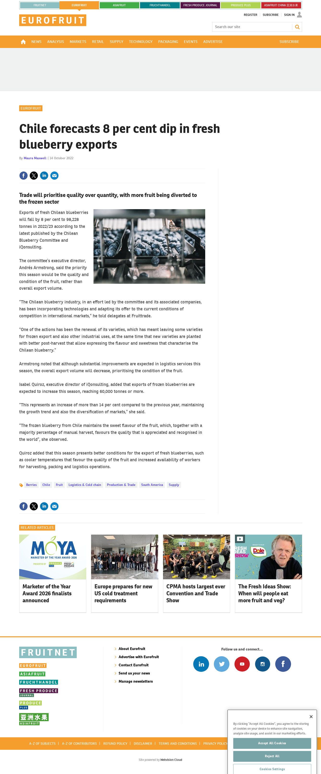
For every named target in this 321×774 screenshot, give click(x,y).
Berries (31, 485)
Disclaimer (143, 743)
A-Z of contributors (79, 743)
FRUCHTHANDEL (160, 5)
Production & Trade (121, 485)
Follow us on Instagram (262, 664)
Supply (174, 485)
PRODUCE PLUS (241, 5)
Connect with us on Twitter (221, 664)
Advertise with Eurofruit (139, 656)
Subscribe (271, 15)
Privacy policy (215, 743)
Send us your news (134, 673)
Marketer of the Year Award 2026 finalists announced (47, 593)
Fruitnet (40, 5)
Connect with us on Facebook (283, 664)
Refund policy (115, 743)
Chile (46, 485)
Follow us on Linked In (201, 664)
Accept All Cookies (272, 762)
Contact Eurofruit (134, 665)
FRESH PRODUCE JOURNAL (200, 5)
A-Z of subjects (42, 743)
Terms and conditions (178, 743)
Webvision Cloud (171, 760)
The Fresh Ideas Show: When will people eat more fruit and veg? (264, 593)
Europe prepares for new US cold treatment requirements (123, 593)
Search (297, 27)
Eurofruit (31, 108)
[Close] (311, 735)
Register (250, 15)
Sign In (289, 15)
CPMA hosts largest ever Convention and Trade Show (195, 593)
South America (152, 485)
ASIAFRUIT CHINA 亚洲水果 (281, 5)
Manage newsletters (136, 681)
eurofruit (79, 5)
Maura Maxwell (35, 158)
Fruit (59, 485)
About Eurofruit (132, 648)
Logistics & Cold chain (85, 485)
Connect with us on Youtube (242, 664)
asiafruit (119, 5)
